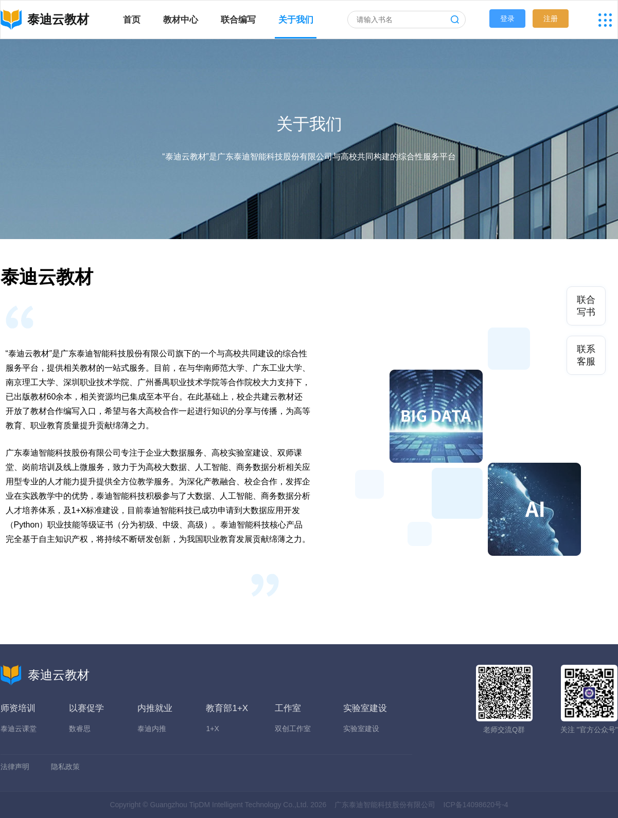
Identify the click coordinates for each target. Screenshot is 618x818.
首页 (131, 20)
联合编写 (238, 20)
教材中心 (180, 20)
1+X (212, 728)
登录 (507, 18)
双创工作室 (293, 728)
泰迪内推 (151, 728)
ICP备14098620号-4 (476, 805)
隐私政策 (65, 766)
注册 (550, 18)
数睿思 (80, 728)
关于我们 (295, 20)
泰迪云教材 (45, 675)
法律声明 (15, 766)
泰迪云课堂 (19, 728)
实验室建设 (361, 728)
